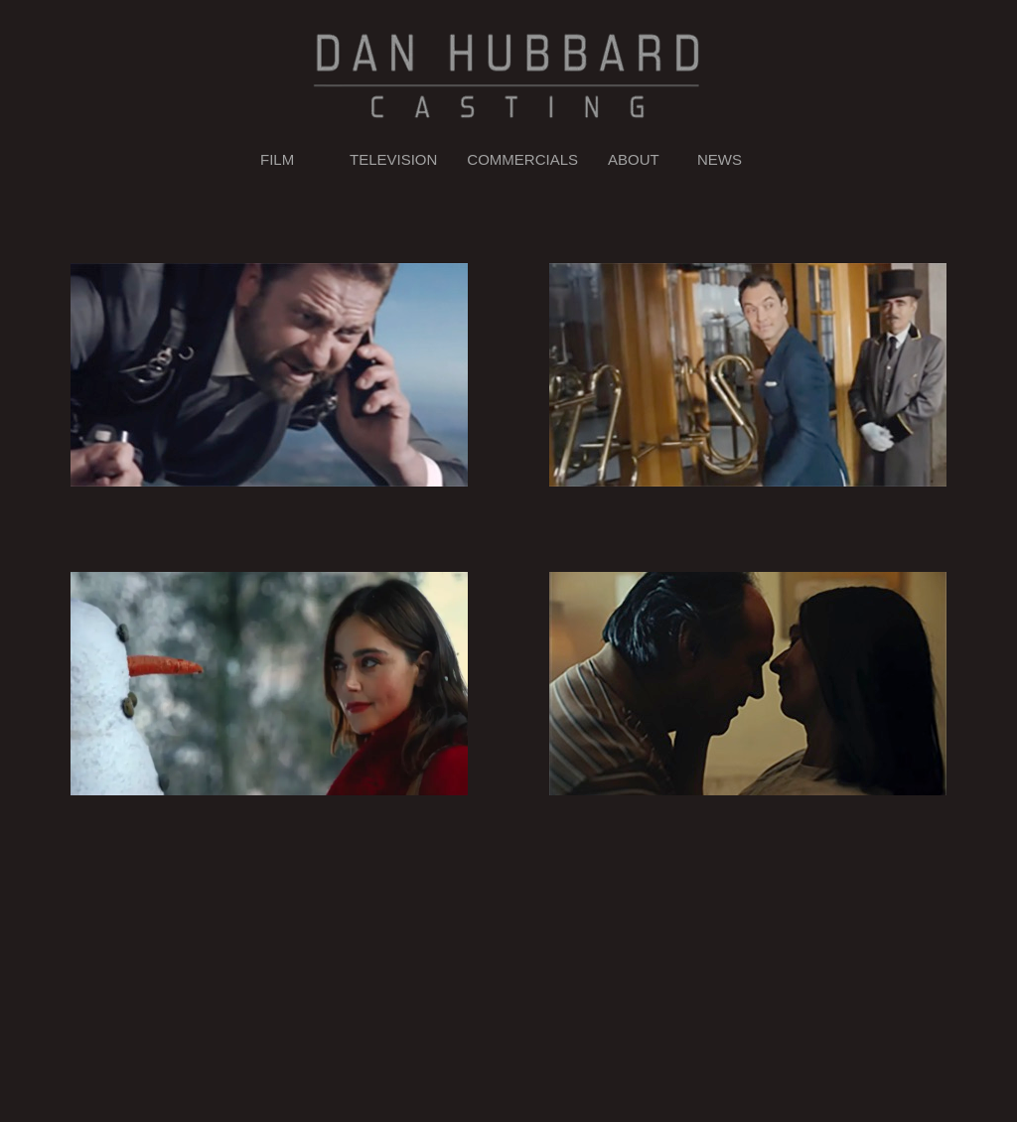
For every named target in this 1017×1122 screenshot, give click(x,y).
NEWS (719, 159)
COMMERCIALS (522, 159)
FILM (277, 159)
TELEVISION (393, 159)
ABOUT (633, 159)
